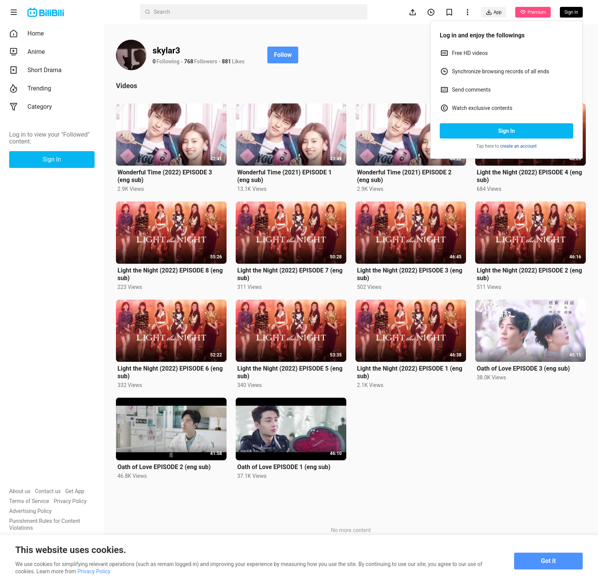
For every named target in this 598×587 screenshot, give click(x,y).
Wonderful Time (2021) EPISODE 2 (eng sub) (404, 176)
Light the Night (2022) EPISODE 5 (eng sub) (289, 372)
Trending (30, 88)
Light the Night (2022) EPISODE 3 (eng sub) (409, 274)
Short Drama (35, 70)
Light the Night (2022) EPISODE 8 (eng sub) (170, 274)
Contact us (48, 491)
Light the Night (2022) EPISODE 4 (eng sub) (529, 176)
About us (20, 491)
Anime (27, 51)
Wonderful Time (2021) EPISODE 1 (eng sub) (284, 176)
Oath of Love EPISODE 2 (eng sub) (164, 467)
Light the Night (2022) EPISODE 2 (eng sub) (529, 274)
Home (26, 33)
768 (188, 61)
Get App (74, 491)
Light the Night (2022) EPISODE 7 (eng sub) (289, 274)
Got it (548, 560)
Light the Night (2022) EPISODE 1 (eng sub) (409, 372)
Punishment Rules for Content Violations (44, 524)
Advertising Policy (30, 511)
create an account (518, 146)
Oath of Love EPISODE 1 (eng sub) (283, 467)
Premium (533, 12)
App (494, 12)
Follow (283, 54)
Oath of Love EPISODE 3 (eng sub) (523, 368)
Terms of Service (29, 501)
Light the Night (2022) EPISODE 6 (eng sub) (170, 372)
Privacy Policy (70, 501)
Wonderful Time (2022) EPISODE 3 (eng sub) (164, 176)
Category (30, 106)
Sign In (506, 131)
